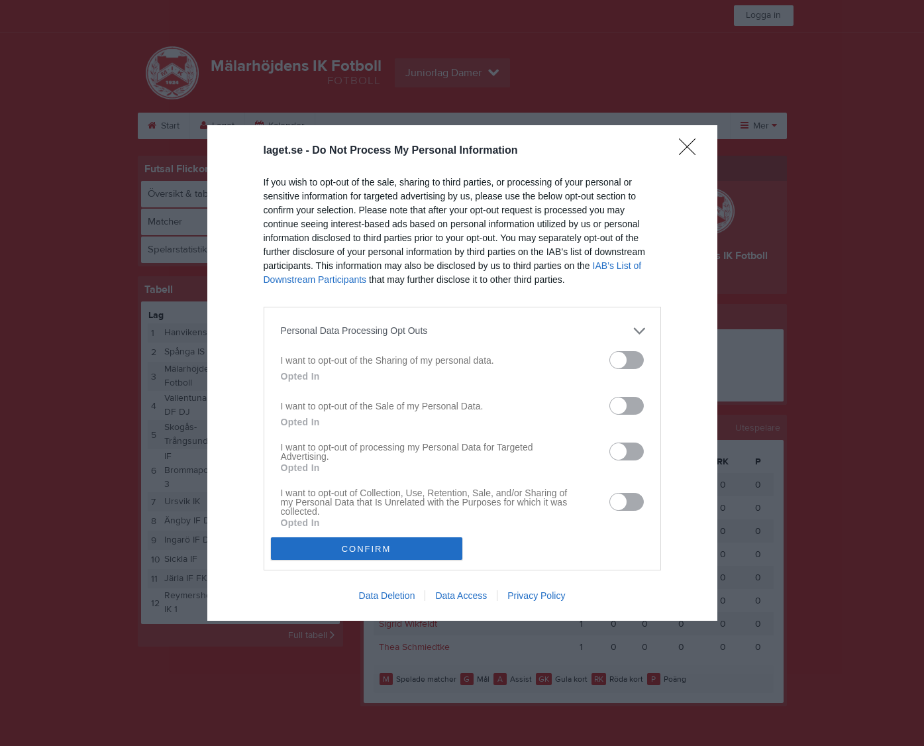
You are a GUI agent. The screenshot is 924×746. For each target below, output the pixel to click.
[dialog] (462, 373)
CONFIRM (366, 549)
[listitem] (462, 331)
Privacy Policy (536, 595)
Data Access (461, 595)
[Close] (691, 151)
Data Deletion (387, 595)
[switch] (626, 360)
